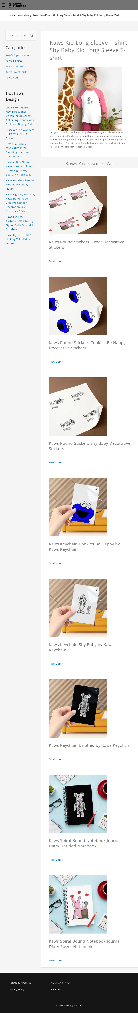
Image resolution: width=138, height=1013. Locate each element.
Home (12, 15)
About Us (56, 989)
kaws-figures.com (73, 1005)
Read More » (56, 261)
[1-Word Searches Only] (17, 35)
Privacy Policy (16, 989)
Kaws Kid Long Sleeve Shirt (30, 15)
